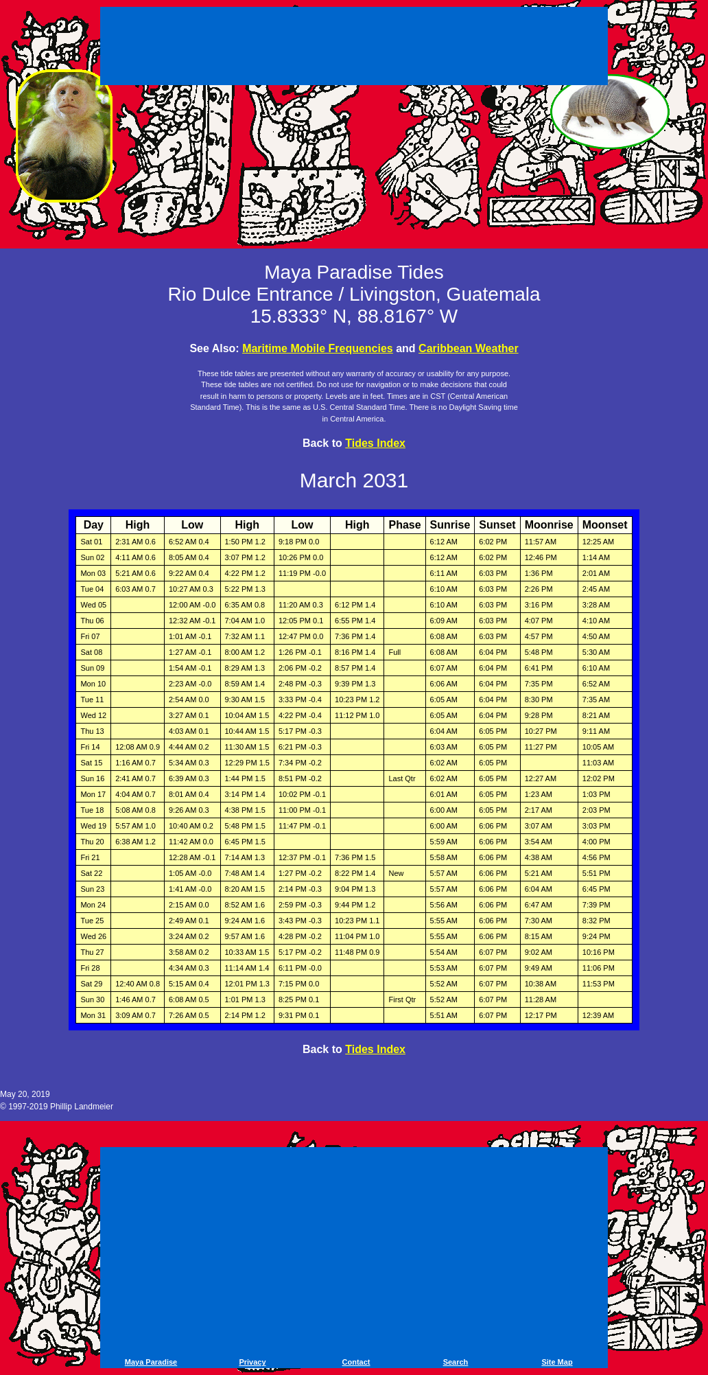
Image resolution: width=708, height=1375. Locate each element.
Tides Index (375, 443)
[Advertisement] (354, 48)
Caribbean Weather (468, 348)
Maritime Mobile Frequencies (317, 348)
